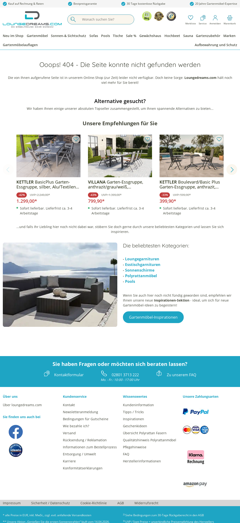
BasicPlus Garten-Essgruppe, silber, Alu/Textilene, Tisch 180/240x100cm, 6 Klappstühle (47, 184)
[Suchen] (73, 19)
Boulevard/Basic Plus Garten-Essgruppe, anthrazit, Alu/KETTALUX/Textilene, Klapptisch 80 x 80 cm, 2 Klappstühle (190, 184)
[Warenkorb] (229, 19)
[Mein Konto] (215, 19)
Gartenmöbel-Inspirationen (153, 317)
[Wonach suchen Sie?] (106, 19)
